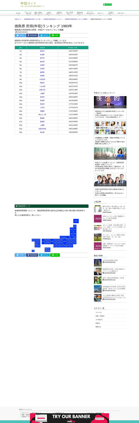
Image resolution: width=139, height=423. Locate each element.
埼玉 (71, 242)
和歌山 (55, 245)
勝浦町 (42, 118)
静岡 (65, 245)
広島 (46, 242)
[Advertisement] (33, 151)
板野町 (42, 72)
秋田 (71, 229)
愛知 (61, 245)
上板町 (42, 93)
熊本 (36, 242)
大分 (39, 242)
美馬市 (42, 97)
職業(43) (98, 327)
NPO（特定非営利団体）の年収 (113, 278)
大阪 (55, 242)
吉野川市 (42, 90)
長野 (65, 241)
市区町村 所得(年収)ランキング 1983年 (76, 19)
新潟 (70, 237)
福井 (61, 240)
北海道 (76, 221)
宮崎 (39, 245)
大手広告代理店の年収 (110, 260)
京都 (55, 240)
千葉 (75, 242)
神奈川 (68, 245)
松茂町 (42, 54)
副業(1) (98, 323)
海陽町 (42, 111)
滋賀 (58, 240)
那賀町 (42, 121)
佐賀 (36, 240)
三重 (58, 245)
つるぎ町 (42, 86)
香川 (49, 248)
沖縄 (33, 250)
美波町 (42, 100)
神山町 (42, 132)
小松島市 (42, 79)
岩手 (75, 229)
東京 (71, 245)
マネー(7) (99, 312)
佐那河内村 (42, 129)
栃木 (71, 240)
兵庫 (52, 241)
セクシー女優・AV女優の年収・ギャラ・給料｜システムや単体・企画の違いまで (114, 227)
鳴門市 (42, 58)
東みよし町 (42, 114)
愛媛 (46, 248)
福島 (75, 237)
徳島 (49, 250)
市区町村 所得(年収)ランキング (52, 19)
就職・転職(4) (100, 316)
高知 (46, 250)
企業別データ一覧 (27, 416)
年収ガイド (18, 19)
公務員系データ (59, 413)
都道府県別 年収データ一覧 (32, 19)
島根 (46, 240)
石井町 (42, 69)
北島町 (42, 65)
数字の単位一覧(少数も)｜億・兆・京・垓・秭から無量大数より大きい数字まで (114, 208)
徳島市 (42, 51)
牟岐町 (42, 76)
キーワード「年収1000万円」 (96, 413)
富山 (65, 237)
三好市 (42, 107)
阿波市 (42, 104)
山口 (43, 241)
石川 (61, 237)
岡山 (49, 242)
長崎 (33, 240)
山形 (71, 233)
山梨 (68, 242)
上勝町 (42, 125)
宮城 (75, 233)
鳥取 (49, 240)
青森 (75, 226)
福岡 (39, 240)
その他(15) (99, 319)
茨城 (75, 240)
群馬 (68, 240)
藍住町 (42, 61)
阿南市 (42, 83)
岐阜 (61, 242)
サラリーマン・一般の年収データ (31, 413)
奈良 (58, 242)
